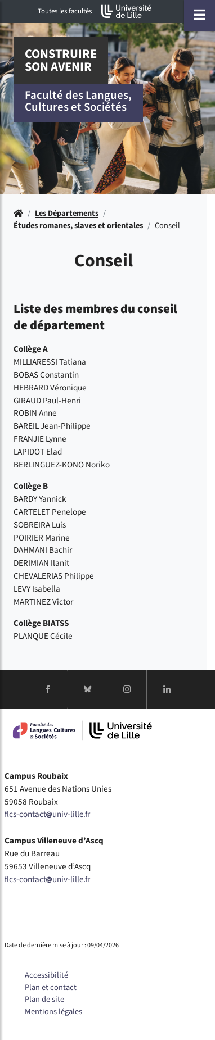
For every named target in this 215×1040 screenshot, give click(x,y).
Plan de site (44, 999)
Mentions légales (53, 1012)
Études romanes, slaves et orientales (78, 225)
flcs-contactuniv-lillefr (47, 814)
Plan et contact (51, 987)
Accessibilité (46, 975)
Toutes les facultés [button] (65, 11)
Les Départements (66, 213)
